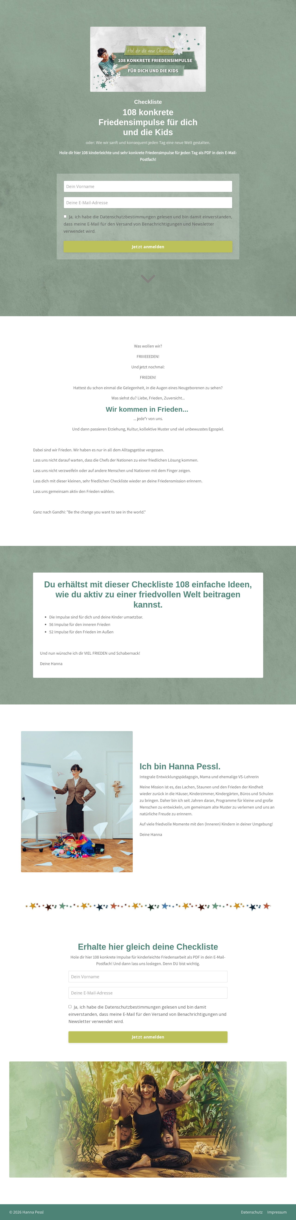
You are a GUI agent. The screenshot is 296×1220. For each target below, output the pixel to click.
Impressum (277, 1212)
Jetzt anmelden (148, 246)
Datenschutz (252, 1212)
